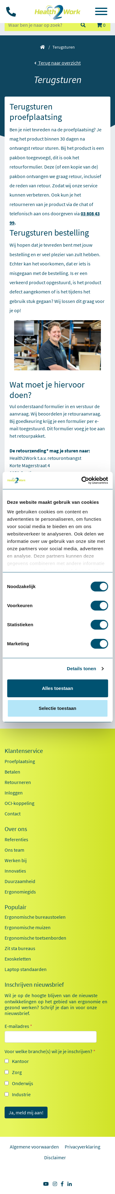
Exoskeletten (18, 959)
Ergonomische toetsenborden (35, 938)
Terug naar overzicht (57, 63)
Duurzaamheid (20, 881)
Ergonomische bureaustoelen (35, 917)
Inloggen (14, 793)
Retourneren (18, 782)
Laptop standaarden (26, 969)
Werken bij (16, 860)
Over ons (16, 829)
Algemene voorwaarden (34, 1147)
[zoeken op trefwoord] (40, 25)
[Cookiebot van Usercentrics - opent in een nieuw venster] (82, 480)
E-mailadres (18, 1026)
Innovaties (15, 871)
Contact (13, 813)
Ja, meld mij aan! (26, 1112)
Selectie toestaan (57, 708)
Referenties (16, 839)
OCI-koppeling (19, 803)
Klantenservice (24, 750)
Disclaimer (55, 1157)
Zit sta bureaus (20, 948)
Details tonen (81, 668)
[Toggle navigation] (101, 12)
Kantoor (20, 1061)
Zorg (17, 1072)
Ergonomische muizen (28, 927)
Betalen (12, 772)
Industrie (21, 1094)
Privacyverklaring (82, 1147)
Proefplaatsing (20, 761)
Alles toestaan (57, 688)
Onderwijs (22, 1083)
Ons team (14, 850)
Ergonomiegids (20, 892)
